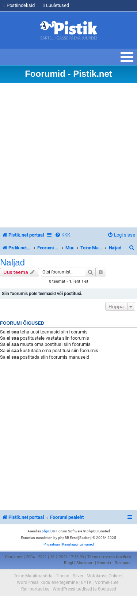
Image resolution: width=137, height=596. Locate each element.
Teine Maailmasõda (33, 575)
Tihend (62, 575)
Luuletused (56, 5)
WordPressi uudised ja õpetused (84, 589)
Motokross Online (104, 575)
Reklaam (123, 563)
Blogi (68, 563)
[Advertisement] (68, 155)
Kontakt (104, 563)
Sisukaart (85, 563)
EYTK (86, 582)
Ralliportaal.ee (35, 589)
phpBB (47, 531)
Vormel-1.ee (106, 582)
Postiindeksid (19, 5)
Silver (78, 575)
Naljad (12, 262)
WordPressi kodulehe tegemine (47, 582)
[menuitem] (62, 235)
